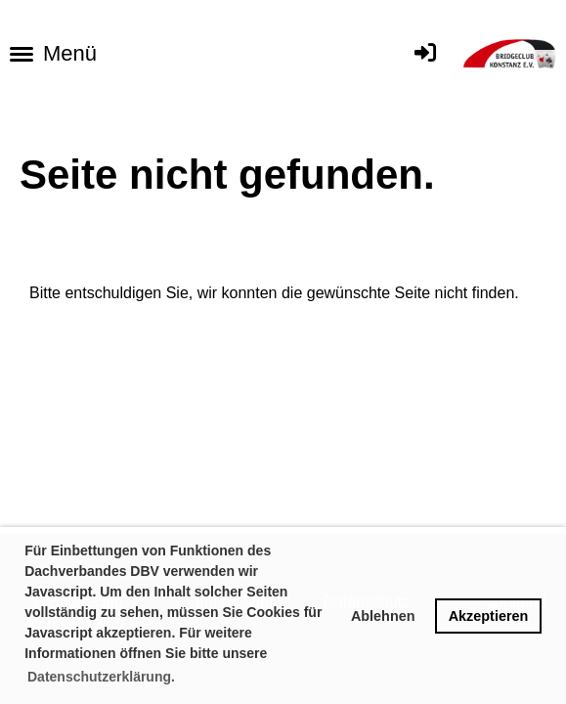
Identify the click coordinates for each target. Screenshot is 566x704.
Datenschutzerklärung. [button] (101, 676)
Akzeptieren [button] (489, 616)
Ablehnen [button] (383, 616)
